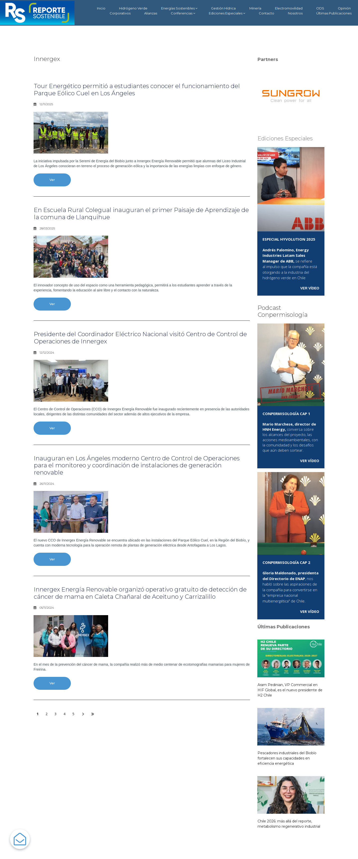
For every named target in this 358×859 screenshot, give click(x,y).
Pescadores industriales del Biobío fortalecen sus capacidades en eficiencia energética (287, 758)
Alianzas (150, 13)
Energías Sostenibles (179, 8)
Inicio (101, 8)
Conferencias (183, 13)
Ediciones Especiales (227, 13)
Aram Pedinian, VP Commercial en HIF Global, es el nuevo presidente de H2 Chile (290, 690)
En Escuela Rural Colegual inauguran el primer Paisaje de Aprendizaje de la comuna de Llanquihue (141, 213)
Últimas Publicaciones (334, 13)
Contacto (266, 13)
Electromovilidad (289, 8)
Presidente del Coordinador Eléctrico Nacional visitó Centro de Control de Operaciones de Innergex (140, 337)
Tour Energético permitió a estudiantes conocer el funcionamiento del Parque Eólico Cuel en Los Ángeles (137, 89)
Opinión (344, 8)
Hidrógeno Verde (133, 8)
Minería (255, 8)
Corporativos (120, 13)
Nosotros (295, 13)
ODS (320, 8)
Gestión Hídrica (223, 8)
